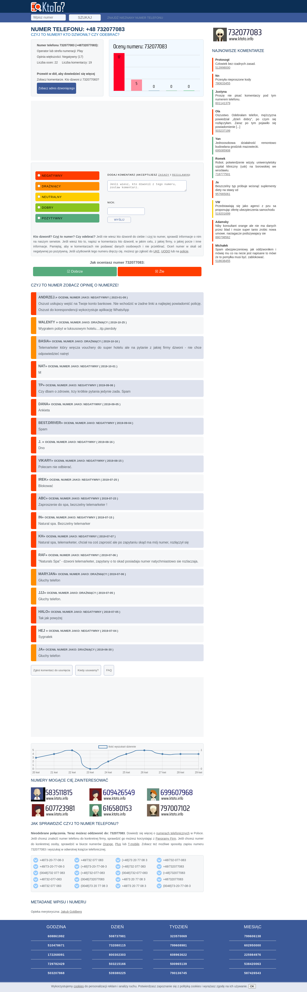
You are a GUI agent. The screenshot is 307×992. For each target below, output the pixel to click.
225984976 (252, 954)
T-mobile (133, 844)
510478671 (56, 945)
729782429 (56, 964)
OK (252, 986)
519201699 (222, 213)
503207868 (56, 973)
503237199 (222, 130)
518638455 (222, 261)
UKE (156, 251)
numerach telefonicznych (173, 833)
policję (184, 251)
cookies (79, 986)
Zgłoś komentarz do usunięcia (51, 670)
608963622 (178, 954)
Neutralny (50, 197)
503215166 (117, 964)
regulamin (180, 174)
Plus (118, 844)
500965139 (178, 964)
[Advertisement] (117, 131)
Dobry (46, 207)
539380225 (117, 973)
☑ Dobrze (75, 271)
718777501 (222, 174)
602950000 (252, 945)
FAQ (109, 670)
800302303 (117, 954)
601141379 (222, 103)
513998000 (222, 67)
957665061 (222, 194)
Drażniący (49, 186)
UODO (165, 251)
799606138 (252, 936)
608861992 (56, 936)
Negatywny (50, 175)
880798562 (222, 237)
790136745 (178, 973)
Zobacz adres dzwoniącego (56, 88)
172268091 (56, 954)
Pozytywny (50, 218)
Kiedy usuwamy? (88, 670)
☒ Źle (159, 271)
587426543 (252, 973)
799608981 (178, 945)
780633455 (222, 83)
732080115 (117, 945)
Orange (108, 844)
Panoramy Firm (166, 838)
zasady (163, 174)
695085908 (222, 150)
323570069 (178, 936)
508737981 (117, 936)
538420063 (252, 964)
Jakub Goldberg (71, 911)
